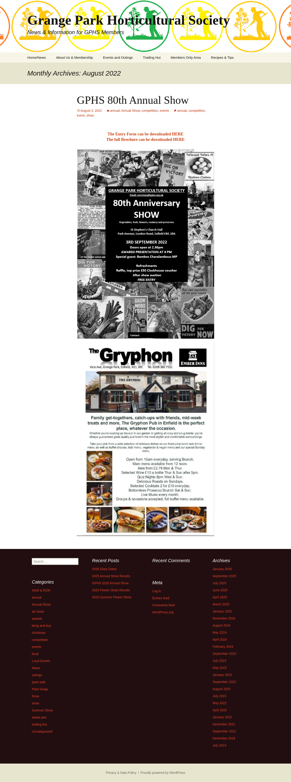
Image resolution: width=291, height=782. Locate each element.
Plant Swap (40, 689)
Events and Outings (118, 57)
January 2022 (222, 717)
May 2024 (219, 632)
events (164, 110)
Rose (35, 696)
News (36, 668)
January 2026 (222, 569)
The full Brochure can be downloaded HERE (145, 139)
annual (115, 110)
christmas (38, 633)
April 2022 (220, 710)
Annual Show (130, 110)
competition (150, 110)
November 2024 (224, 618)
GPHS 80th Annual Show (133, 100)
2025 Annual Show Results (111, 576)
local (35, 654)
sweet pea (39, 717)
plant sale (38, 682)
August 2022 (222, 689)
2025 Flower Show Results (111, 590)
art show (38, 611)
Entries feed (160, 598)
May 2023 (219, 668)
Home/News (36, 57)
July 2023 (219, 661)
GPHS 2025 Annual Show (110, 583)
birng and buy (41, 625)
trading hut (39, 724)
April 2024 (220, 639)
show (90, 115)
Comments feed (163, 605)
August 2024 (222, 625)
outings (37, 675)
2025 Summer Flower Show (111, 597)
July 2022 (219, 696)
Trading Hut (152, 57)
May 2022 (219, 703)
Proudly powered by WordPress (162, 772)
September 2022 (224, 682)
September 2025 (224, 576)
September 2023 (224, 653)
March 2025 (221, 604)
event (81, 115)
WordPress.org (162, 612)
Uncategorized (42, 731)
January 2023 (222, 675)
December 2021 (224, 724)
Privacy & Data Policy (121, 772)
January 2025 (222, 611)
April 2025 (220, 597)
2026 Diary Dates (104, 569)
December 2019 (224, 738)
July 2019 (219, 745)
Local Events (41, 661)
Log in (156, 591)
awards (37, 618)
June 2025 (220, 590)
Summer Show (42, 710)
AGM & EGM (41, 590)
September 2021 (224, 731)
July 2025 (219, 583)
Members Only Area (186, 57)
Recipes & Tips (222, 57)
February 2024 (223, 646)
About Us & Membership (74, 57)
